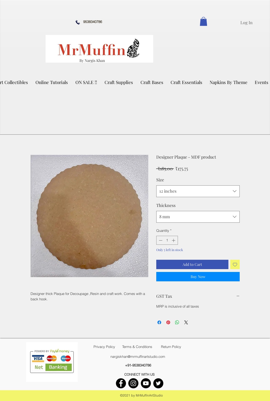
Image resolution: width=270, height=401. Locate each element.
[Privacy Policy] (104, 346)
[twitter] (158, 383)
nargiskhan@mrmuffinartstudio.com (137, 356)
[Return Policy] (171, 346)
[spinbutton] (167, 240)
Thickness (166, 205)
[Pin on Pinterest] (168, 322)
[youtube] (146, 383)
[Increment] (174, 240)
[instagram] (133, 383)
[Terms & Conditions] (137, 346)
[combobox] (198, 191)
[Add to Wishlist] (235, 264)
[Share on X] (186, 322)
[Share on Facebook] (159, 322)
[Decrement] (160, 240)
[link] (203, 21)
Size (160, 180)
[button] (119, 82)
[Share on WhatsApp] (177, 322)
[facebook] (121, 383)
